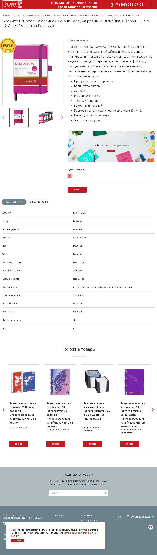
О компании (87, 516)
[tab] (14, 202)
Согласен (18, 541)
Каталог (16, 16)
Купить (77, 190)
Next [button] (64, 118)
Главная (5, 16)
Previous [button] (5, 118)
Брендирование (89, 520)
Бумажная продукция (32, 16)
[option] (33, 72)
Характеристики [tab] (14, 202)
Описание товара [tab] (39, 202)
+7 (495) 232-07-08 (128, 4)
